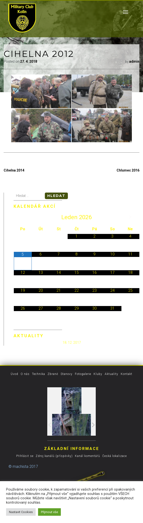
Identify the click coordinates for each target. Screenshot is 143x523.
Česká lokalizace (114, 456)
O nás (25, 374)
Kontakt (126, 374)
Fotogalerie (83, 374)
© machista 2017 (23, 466)
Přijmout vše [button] (49, 512)
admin (134, 61)
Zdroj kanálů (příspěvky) (54, 456)
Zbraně (53, 374)
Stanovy (66, 374)
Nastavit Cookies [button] (21, 512)
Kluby (98, 374)
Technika (38, 374)
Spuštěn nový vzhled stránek (38, 342)
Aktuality (111, 374)
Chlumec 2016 (128, 170)
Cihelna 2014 (14, 170)
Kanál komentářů (87, 456)
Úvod (14, 374)
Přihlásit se (24, 456)
